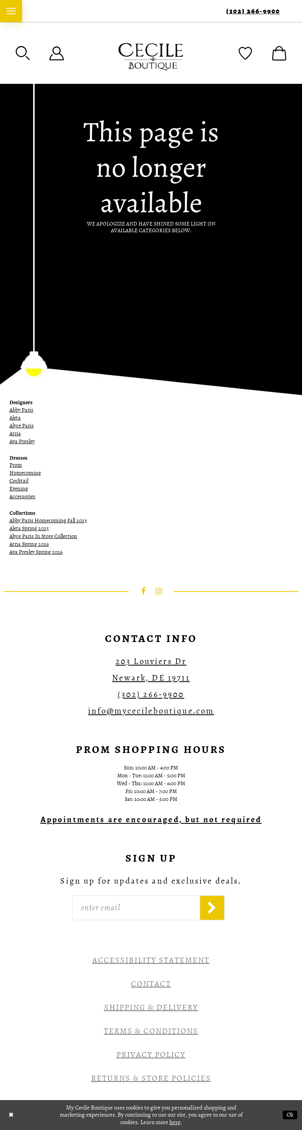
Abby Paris (21, 410)
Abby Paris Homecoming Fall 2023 (48, 520)
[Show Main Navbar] (11, 11)
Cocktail (18, 481)
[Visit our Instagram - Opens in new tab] (159, 591)
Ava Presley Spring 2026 (36, 552)
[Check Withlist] (245, 53)
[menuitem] (11, 11)
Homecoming (25, 473)
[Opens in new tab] (151, 819)
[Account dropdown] (57, 53)
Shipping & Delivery (151, 1007)
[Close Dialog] (11, 1115)
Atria (15, 433)
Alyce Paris (21, 425)
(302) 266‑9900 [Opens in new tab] (151, 694)
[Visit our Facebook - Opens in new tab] (143, 591)
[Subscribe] (212, 907)
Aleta (15, 418)
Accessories (22, 496)
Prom (15, 465)
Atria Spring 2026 (29, 544)
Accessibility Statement (151, 960)
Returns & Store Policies (151, 1078)
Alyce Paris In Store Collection (43, 536)
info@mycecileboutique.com (151, 710)
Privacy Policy (151, 1054)
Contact (151, 983)
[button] (23, 53)
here (174, 1122)
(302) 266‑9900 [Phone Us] (253, 11)
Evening (18, 488)
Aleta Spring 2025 (29, 528)
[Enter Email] (136, 907)
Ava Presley (22, 441)
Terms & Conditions (151, 1031)
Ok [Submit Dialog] (290, 1115)
